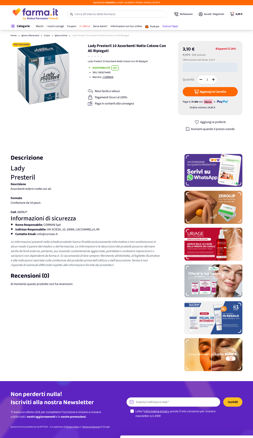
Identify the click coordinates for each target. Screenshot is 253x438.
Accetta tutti (220, 397)
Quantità (188, 79)
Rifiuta (220, 422)
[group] (95, 56)
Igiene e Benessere (30, 35)
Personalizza (221, 409)
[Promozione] (213, 170)
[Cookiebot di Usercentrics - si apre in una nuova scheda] (25, 430)
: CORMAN (107, 77)
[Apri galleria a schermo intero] (43, 73)
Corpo (47, 35)
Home (14, 35)
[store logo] (35, 14)
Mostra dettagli (61, 430)
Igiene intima (61, 35)
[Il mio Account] (211, 14)
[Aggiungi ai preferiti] (210, 122)
